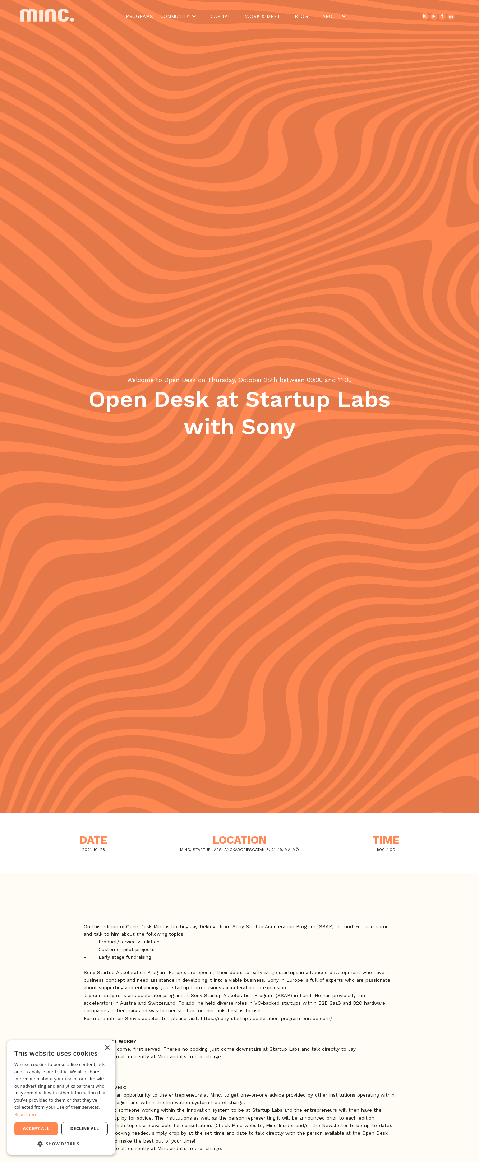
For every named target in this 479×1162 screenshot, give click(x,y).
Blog (301, 16)
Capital (221, 16)
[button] (178, 16)
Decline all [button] (84, 1128)
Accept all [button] (36, 1128)
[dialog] (61, 1097)
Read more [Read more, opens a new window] (25, 1114)
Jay (87, 995)
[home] (53, 16)
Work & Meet (262, 16)
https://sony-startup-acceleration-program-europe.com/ (266, 1018)
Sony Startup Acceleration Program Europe (134, 972)
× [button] (107, 1048)
